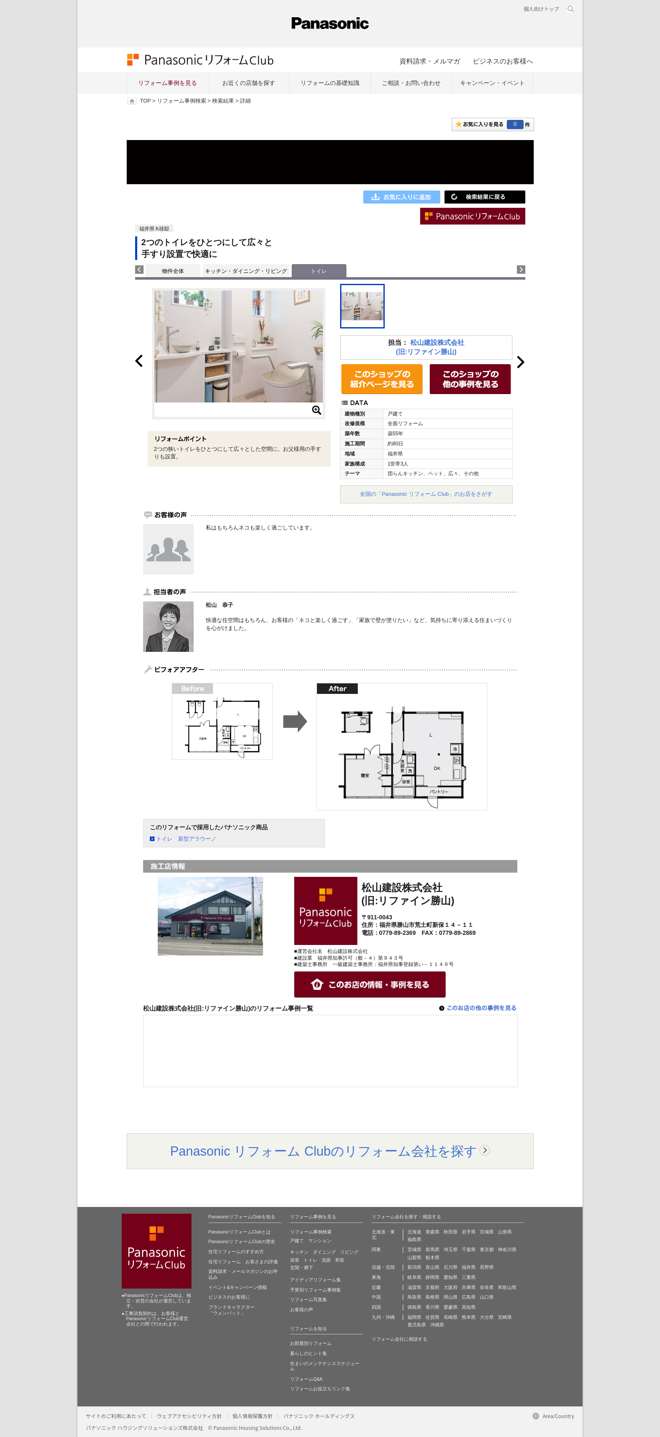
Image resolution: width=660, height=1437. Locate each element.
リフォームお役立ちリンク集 (320, 1388)
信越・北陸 (383, 1267)
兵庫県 (469, 1287)
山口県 (487, 1296)
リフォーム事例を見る (167, 82)
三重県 (469, 1277)
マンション (319, 1240)
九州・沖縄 (383, 1317)
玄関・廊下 (301, 1267)
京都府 (432, 1287)
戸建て (297, 1240)
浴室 (294, 1259)
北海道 (414, 1231)
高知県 (469, 1307)
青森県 (432, 1231)
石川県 (451, 1267)
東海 (376, 1277)
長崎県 (451, 1317)
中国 (376, 1296)
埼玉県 (451, 1249)
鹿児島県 (416, 1324)
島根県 (432, 1296)
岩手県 (469, 1231)
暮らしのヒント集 (308, 1353)
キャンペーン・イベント (492, 82)
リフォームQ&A (306, 1378)
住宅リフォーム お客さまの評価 (243, 1261)
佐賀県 (432, 1317)
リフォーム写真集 (308, 1299)
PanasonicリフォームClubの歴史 (241, 1241)
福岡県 (414, 1317)
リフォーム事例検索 (181, 101)
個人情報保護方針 (252, 1415)
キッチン (299, 1251)
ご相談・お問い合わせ (411, 82)
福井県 (469, 1267)
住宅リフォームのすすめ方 (236, 1251)
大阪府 (451, 1287)
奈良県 (487, 1287)
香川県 (432, 1307)
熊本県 (469, 1317)
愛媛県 (451, 1307)
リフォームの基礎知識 (330, 82)
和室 (339, 1259)
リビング (349, 1251)
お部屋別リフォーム (311, 1343)
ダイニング (324, 1251)
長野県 (487, 1267)
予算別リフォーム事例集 (315, 1289)
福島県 (414, 1239)
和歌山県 (507, 1287)
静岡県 (432, 1277)
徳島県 (414, 1307)
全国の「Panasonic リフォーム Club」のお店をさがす (426, 494)
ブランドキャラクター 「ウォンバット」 (231, 1310)
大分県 (487, 1317)
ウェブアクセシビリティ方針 (189, 1415)
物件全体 (173, 271)
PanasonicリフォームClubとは (239, 1231)
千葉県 (469, 1249)
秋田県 (451, 1231)
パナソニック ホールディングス (319, 1415)
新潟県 (414, 1267)
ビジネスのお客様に (229, 1296)
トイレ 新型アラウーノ (186, 839)
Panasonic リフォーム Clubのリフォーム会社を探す (323, 1151)
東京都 (487, 1249)
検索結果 (223, 101)
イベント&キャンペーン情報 (237, 1287)
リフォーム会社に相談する (399, 1339)
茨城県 (414, 1249)
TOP (145, 101)
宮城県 (487, 1231)
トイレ (310, 1259)
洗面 (326, 1259)
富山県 (432, 1267)
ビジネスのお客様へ (503, 61)
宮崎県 (505, 1317)
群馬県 (432, 1249)
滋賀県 (414, 1287)
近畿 (376, 1287)
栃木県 (432, 1257)
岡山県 (451, 1296)
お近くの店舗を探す (248, 82)
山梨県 (414, 1257)
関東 (376, 1249)
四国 (376, 1307)
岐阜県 (414, 1277)
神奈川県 (507, 1249)
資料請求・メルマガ (429, 61)
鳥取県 (414, 1296)
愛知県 (451, 1277)
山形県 (505, 1231)
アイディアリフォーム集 (315, 1279)
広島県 (469, 1296)
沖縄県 (437, 1324)
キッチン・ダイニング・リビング (246, 271)
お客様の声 (301, 1309)
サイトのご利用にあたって (116, 1415)
